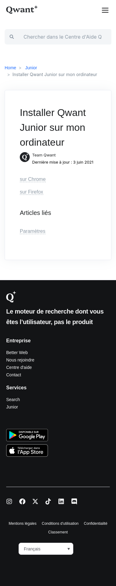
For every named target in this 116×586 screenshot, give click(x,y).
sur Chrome (33, 179)
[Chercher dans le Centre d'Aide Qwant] (65, 37)
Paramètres (32, 231)
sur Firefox (31, 192)
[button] (105, 9)
